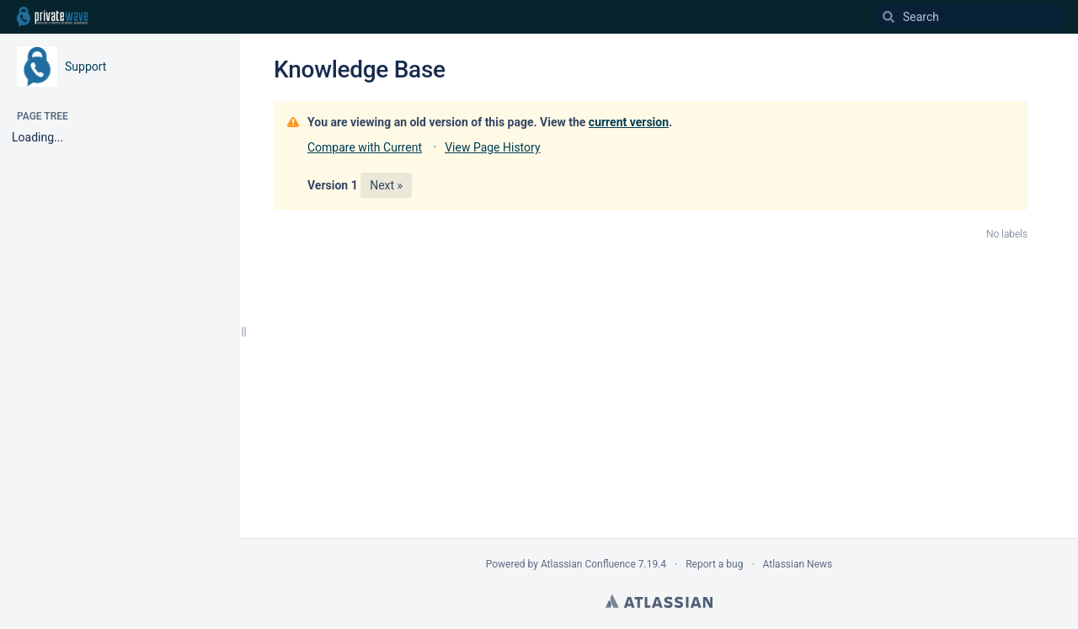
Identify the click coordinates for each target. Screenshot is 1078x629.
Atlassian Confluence (588, 564)
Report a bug (714, 564)
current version (629, 122)
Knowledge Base (360, 69)
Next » (386, 185)
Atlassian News (798, 564)
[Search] (888, 17)
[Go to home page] (52, 17)
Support (85, 66)
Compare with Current (364, 147)
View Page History (492, 147)
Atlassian (659, 601)
